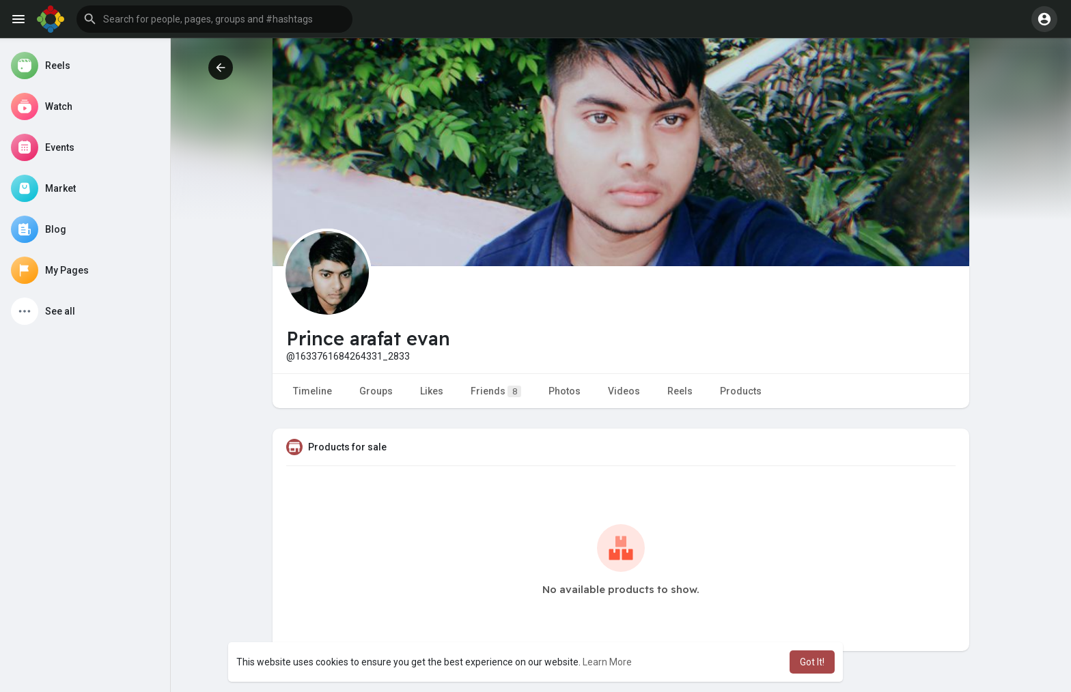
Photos (564, 391)
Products (741, 391)
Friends (496, 391)
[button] (214, 19)
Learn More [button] (607, 662)
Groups (376, 391)
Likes (431, 391)
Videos (624, 391)
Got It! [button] (812, 662)
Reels (680, 391)
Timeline (312, 391)
